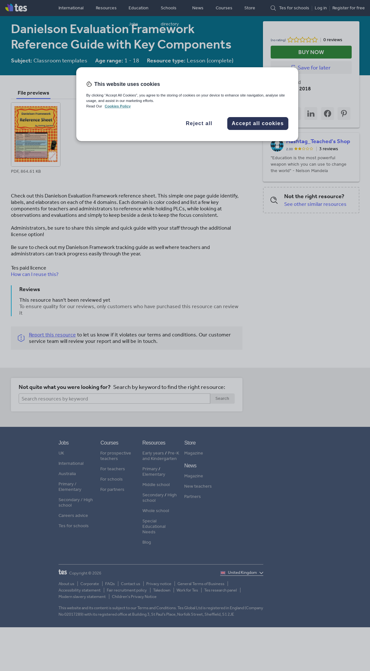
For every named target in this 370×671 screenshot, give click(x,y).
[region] (187, 104)
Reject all (199, 123)
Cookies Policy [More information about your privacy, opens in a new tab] (118, 106)
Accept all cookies (258, 123)
